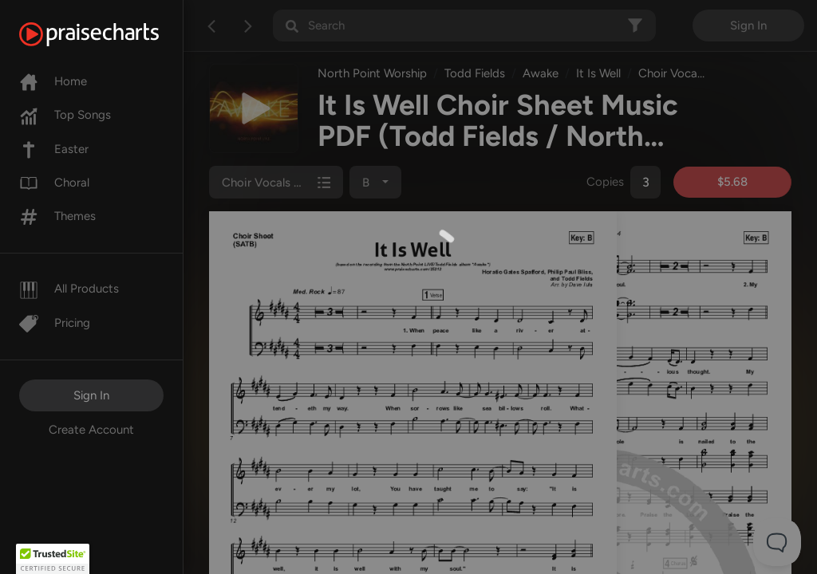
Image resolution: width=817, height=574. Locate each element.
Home (53, 81)
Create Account (91, 430)
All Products (69, 288)
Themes (57, 216)
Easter (54, 149)
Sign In (91, 395)
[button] (52, 559)
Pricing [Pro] (54, 323)
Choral (54, 182)
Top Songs (65, 115)
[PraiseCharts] (109, 34)
